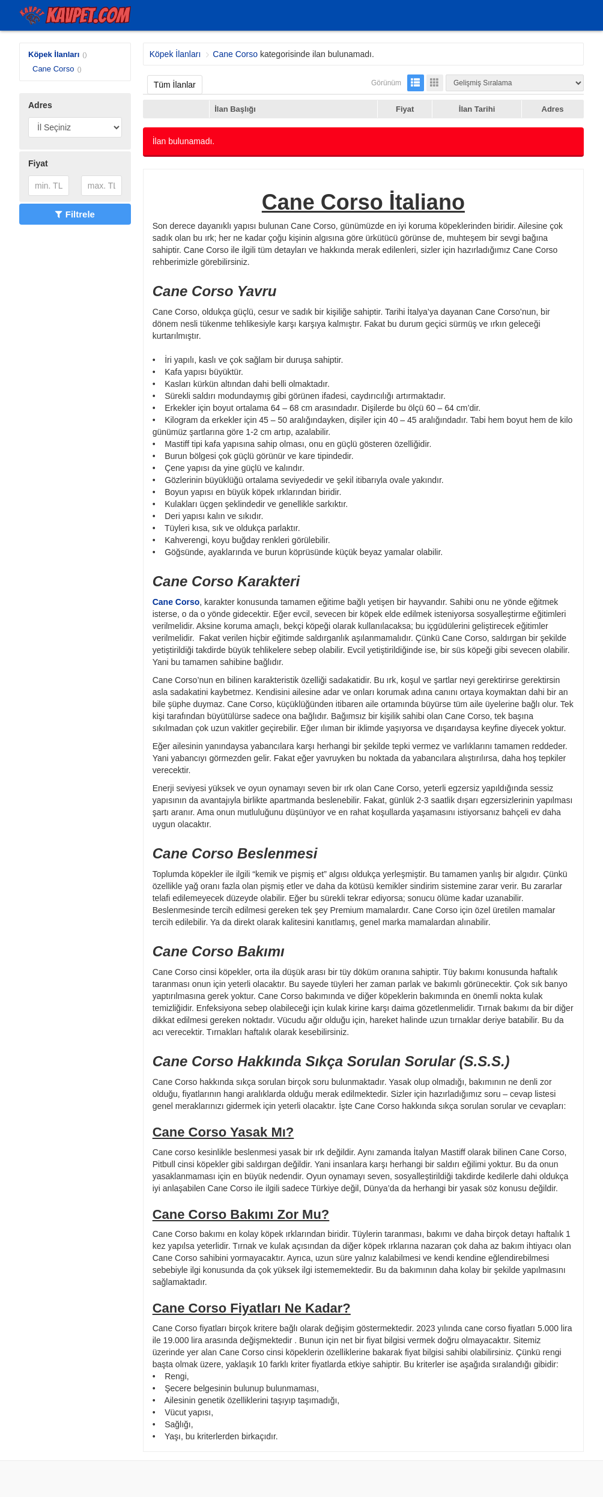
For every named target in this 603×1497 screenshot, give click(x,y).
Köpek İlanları (53, 54)
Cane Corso (53, 68)
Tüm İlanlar (175, 85)
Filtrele (75, 214)
